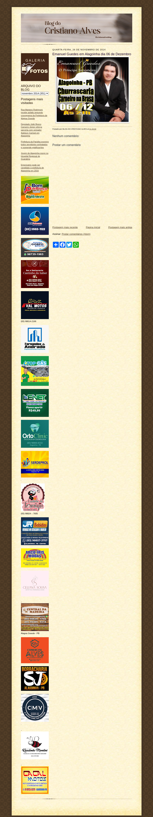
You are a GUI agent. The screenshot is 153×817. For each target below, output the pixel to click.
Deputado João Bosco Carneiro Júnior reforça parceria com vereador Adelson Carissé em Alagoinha (31, 130)
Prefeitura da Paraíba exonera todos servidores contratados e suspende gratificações (35, 145)
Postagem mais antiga (120, 227)
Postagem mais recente (65, 227)
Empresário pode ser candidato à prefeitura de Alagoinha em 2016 (32, 168)
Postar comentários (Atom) (76, 234)
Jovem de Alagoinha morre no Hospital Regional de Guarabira (34, 156)
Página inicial (93, 227)
